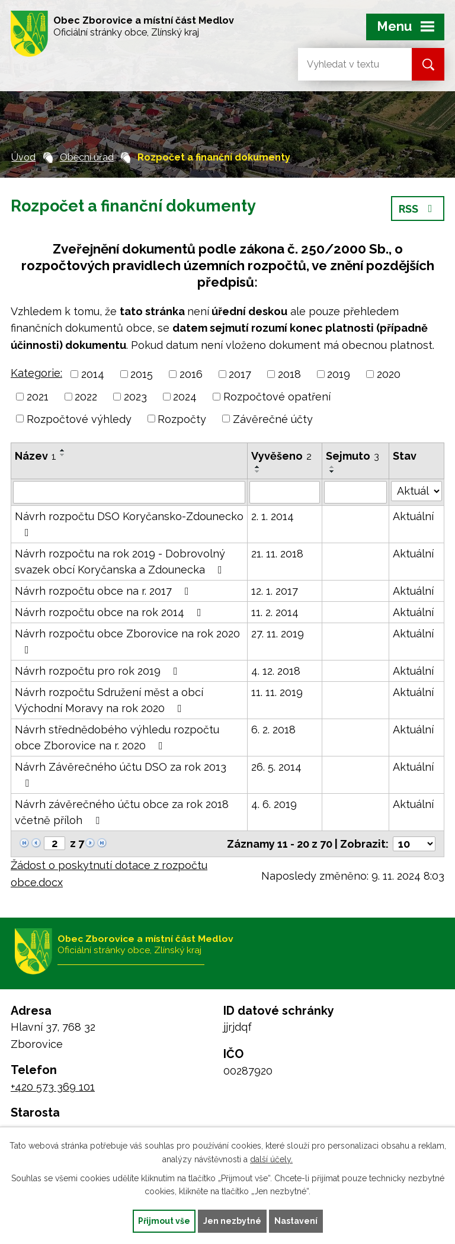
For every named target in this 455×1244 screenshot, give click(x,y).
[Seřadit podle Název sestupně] (62, 455)
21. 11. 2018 (277, 553)
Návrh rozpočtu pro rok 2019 (98, 671)
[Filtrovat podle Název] (129, 492)
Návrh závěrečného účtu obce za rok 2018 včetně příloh (122, 812)
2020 (388, 374)
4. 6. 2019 (274, 804)
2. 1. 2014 (272, 516)
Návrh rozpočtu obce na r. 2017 (104, 591)
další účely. (271, 1159)
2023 (135, 396)
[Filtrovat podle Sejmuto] (355, 492)
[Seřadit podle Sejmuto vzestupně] (332, 466)
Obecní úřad (87, 157)
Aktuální (413, 516)
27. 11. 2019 (277, 633)
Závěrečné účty (273, 418)
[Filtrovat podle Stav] (416, 491)
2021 (38, 396)
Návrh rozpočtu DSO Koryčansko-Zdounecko (129, 524)
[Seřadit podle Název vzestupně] (62, 450)
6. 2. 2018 (273, 729)
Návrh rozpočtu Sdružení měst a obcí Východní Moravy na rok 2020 (109, 700)
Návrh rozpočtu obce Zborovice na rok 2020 (127, 641)
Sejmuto (352, 456)
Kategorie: (36, 373)
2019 (338, 374)
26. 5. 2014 (276, 767)
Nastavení (296, 1221)
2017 (240, 374)
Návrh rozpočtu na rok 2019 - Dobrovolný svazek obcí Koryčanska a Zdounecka (121, 561)
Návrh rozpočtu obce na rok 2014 (110, 612)
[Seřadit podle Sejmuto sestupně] (332, 471)
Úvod (23, 157)
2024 (185, 396)
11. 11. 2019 (277, 692)
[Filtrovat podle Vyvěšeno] (284, 492)
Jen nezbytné (232, 1221)
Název (35, 456)
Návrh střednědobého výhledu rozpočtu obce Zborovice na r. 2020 (117, 737)
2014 (92, 374)
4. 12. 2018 (275, 671)
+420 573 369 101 (53, 1087)
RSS (418, 209)
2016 (191, 374)
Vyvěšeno (281, 456)
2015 (141, 374)
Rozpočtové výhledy (79, 418)
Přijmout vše (164, 1221)
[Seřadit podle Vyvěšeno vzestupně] (257, 466)
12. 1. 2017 (274, 591)
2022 (86, 396)
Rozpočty (182, 418)
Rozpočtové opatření (277, 396)
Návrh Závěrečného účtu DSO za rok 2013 (120, 774)
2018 (289, 374)
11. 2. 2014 (275, 612)
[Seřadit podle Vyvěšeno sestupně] (257, 471)
